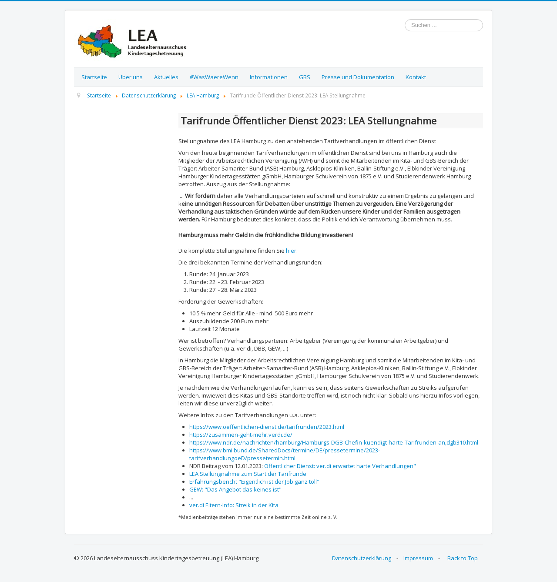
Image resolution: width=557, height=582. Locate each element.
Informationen (269, 77)
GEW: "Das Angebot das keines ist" (235, 489)
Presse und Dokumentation (358, 77)
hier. (292, 250)
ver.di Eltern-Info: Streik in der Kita (233, 505)
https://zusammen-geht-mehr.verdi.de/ (240, 434)
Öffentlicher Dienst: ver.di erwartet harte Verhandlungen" (340, 466)
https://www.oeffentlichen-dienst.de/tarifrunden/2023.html (266, 427)
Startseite (94, 77)
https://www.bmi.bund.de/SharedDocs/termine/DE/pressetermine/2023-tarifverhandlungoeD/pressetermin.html (284, 454)
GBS (304, 77)
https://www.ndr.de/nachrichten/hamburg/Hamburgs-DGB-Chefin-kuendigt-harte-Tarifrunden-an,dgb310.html (333, 442)
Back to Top (462, 558)
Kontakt (416, 77)
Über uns (130, 77)
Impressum (418, 558)
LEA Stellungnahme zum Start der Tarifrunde (247, 474)
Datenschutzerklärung (361, 558)
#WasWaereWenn (214, 77)
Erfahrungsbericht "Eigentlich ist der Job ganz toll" (254, 481)
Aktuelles (166, 77)
